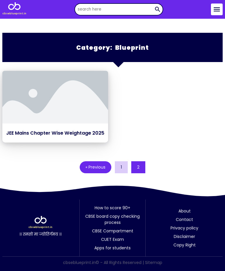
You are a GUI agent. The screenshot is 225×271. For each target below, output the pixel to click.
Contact (184, 219)
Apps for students (112, 248)
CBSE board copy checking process (112, 219)
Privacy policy (184, 228)
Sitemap (153, 262)
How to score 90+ (112, 208)
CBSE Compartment (112, 231)
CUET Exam (112, 239)
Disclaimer (184, 236)
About (184, 211)
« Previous (95, 167)
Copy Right (184, 245)
